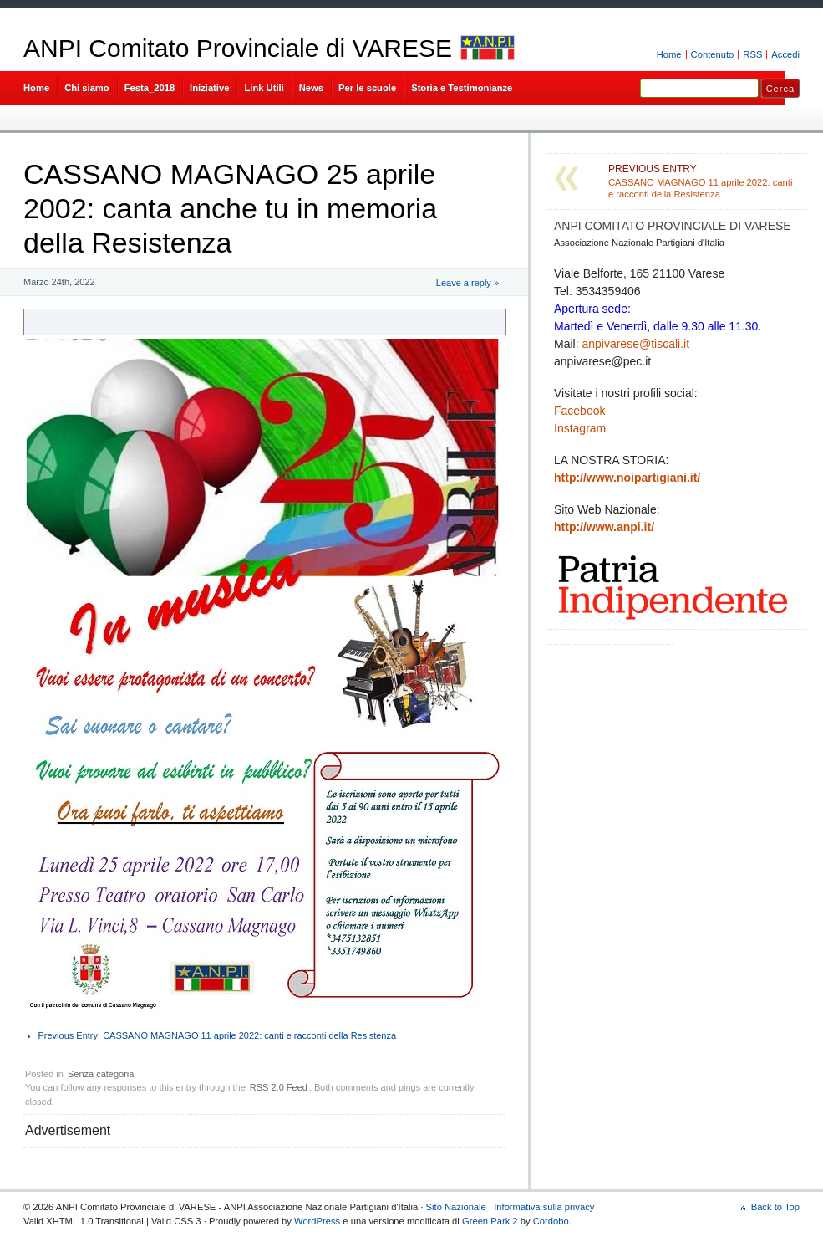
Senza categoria (101, 1074)
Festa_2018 (149, 88)
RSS (752, 54)
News (311, 88)
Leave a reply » (467, 283)
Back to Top (775, 1207)
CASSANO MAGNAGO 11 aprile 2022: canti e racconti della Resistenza (217, 1035)
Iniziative (209, 88)
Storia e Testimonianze (461, 88)
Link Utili (263, 88)
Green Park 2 (490, 1221)
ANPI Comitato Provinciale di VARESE (237, 48)
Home (669, 54)
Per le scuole (367, 88)
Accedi (785, 54)
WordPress (317, 1221)
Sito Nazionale (456, 1207)
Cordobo (551, 1221)
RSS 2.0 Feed (278, 1087)
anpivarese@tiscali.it (635, 343)
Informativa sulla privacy (544, 1207)
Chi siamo (86, 88)
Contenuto (712, 54)
